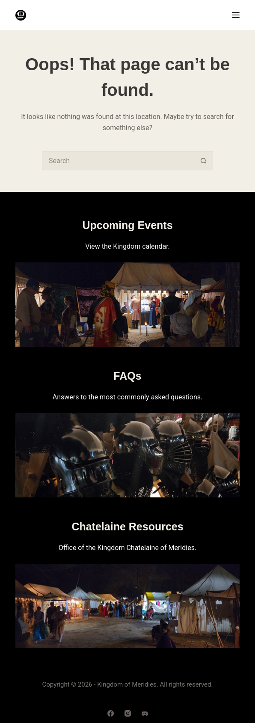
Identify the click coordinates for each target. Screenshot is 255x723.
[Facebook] (110, 713)
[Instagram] (128, 713)
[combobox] (118, 160)
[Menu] (236, 15)
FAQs (127, 376)
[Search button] (203, 161)
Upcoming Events (127, 225)
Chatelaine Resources (127, 527)
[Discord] (145, 713)
